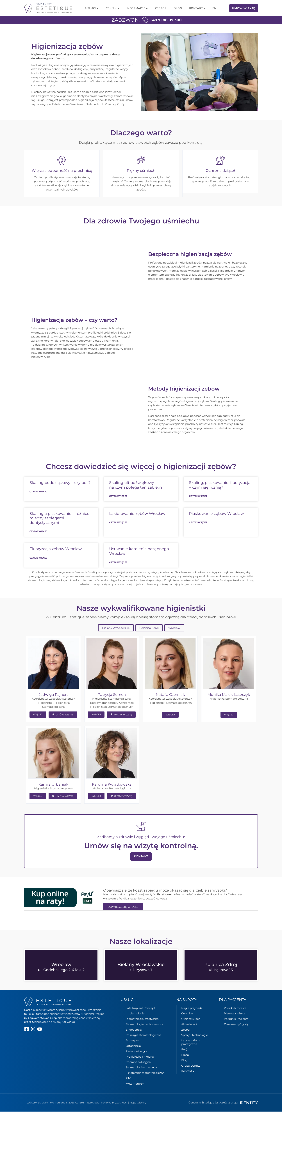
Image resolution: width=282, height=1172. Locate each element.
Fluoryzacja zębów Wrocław (55, 559)
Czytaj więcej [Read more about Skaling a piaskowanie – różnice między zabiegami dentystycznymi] (38, 542)
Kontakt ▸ (197, 8)
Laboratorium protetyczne (190, 1052)
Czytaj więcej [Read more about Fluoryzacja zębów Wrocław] (38, 568)
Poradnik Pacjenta (236, 1029)
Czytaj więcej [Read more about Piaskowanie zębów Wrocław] (198, 533)
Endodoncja (134, 1040)
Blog (178, 8)
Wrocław (174, 638)
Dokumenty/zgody (236, 1035)
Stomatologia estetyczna (142, 1029)
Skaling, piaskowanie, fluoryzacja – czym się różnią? (219, 495)
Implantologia (135, 1024)
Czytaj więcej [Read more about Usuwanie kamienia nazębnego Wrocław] (118, 573)
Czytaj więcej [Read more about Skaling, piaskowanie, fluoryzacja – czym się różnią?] (198, 506)
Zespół (161, 8)
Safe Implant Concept (140, 1018)
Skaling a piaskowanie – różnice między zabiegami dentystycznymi (59, 528)
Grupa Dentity (190, 1076)
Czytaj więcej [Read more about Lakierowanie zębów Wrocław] (118, 533)
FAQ (184, 1060)
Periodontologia (136, 1062)
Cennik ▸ (112, 8)
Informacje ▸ (137, 8)
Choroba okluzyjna (138, 1072)
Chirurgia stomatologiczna (143, 1045)
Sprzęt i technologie (194, 1045)
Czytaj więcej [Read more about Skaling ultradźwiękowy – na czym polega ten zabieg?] (118, 506)
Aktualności (189, 1035)
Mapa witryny (137, 1113)
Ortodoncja (133, 1056)
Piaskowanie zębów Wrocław (216, 524)
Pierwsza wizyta (234, 1024)
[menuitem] (214, 8)
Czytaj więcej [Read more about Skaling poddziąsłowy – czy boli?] (38, 502)
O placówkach (190, 1029)
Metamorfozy (135, 1094)
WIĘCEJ (37, 725)
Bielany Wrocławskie (116, 638)
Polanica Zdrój (149, 638)
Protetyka (132, 1051)
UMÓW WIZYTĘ (63, 725)
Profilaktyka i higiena (140, 1067)
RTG (128, 1089)
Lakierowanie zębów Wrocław (137, 524)
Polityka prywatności (114, 1113)
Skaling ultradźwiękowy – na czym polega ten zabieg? (136, 495)
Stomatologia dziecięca (141, 1078)
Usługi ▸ (92, 8)
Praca (185, 1065)
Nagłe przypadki (192, 1018)
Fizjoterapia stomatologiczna (145, 1083)
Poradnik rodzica (235, 1018)
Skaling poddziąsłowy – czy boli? (60, 493)
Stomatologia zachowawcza (144, 1035)
